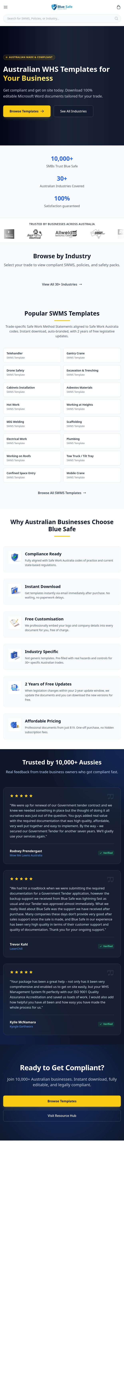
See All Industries (73, 111)
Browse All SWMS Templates (62, 493)
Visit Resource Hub (62, 1115)
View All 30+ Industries (62, 284)
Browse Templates (27, 111)
